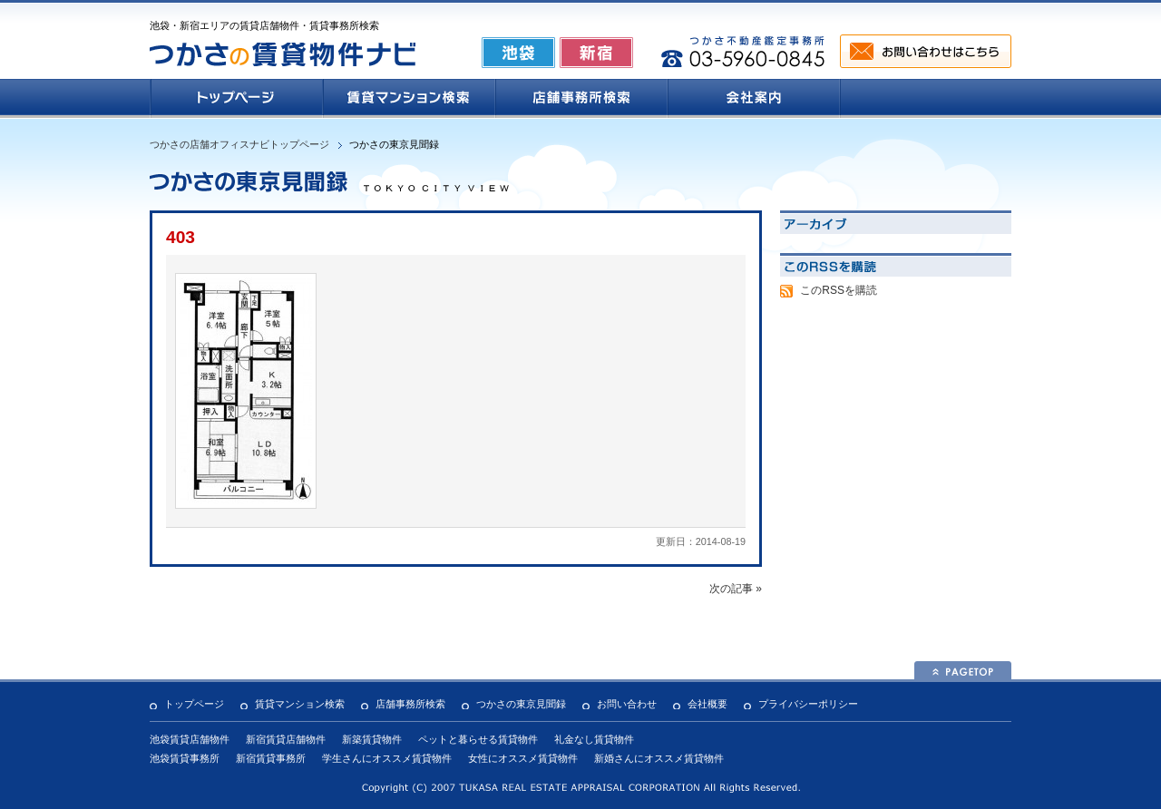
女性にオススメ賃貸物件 (523, 758)
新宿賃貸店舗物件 (286, 739)
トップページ (194, 703)
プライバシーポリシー (808, 703)
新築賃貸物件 (372, 739)
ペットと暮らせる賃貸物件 (478, 739)
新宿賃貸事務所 (271, 758)
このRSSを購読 (838, 290)
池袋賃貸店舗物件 (189, 739)
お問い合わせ (627, 703)
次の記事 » (735, 588)
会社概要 (707, 703)
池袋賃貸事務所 (185, 758)
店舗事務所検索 (410, 703)
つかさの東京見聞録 (521, 703)
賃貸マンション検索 (300, 703)
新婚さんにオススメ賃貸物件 (659, 758)
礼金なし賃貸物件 (594, 739)
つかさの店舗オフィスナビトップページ (239, 144)
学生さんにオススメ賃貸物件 (387, 758)
